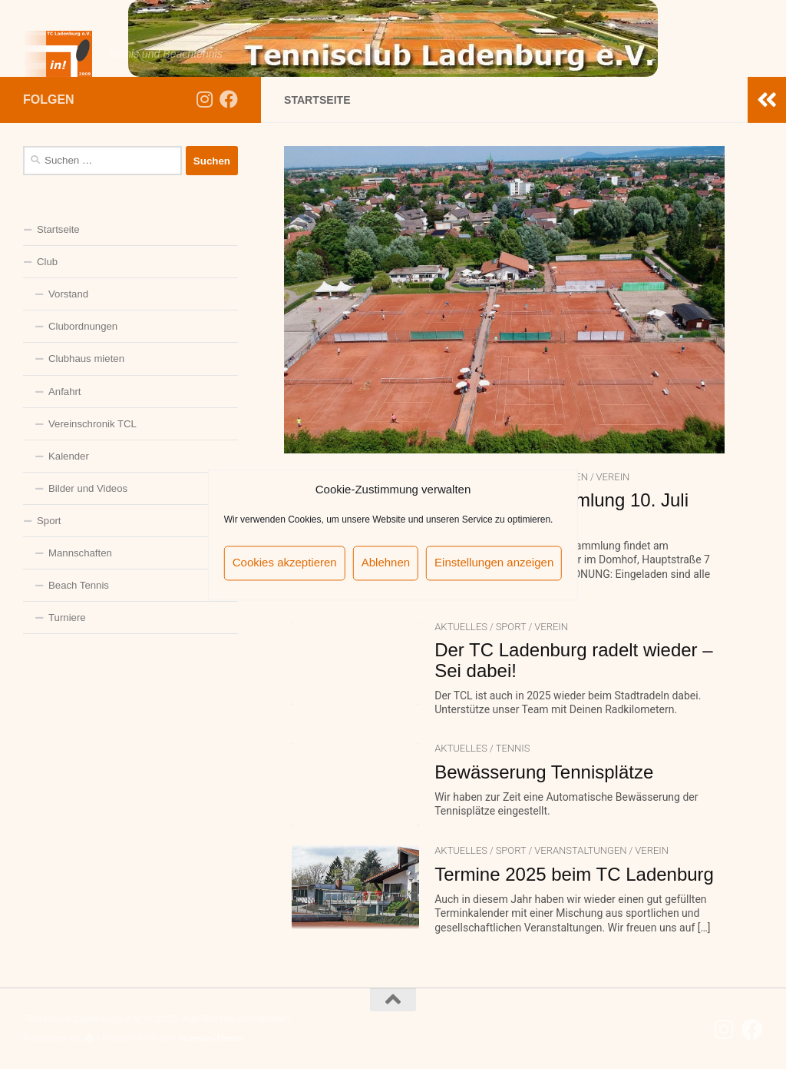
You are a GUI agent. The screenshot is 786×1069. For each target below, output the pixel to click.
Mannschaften (80, 553)
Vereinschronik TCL (92, 424)
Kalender (68, 456)
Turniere (67, 617)
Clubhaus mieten (86, 358)
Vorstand (68, 294)
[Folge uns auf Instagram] (204, 99)
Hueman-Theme (211, 1038)
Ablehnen (386, 562)
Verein (613, 477)
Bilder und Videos (87, 488)
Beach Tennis (78, 585)
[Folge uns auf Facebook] (229, 99)
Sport (511, 626)
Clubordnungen (82, 326)
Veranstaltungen (580, 850)
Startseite (58, 229)
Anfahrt (64, 391)
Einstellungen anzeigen (493, 562)
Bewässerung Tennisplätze (543, 772)
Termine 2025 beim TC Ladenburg (574, 874)
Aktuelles (460, 626)
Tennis (513, 748)
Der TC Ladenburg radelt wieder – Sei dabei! (573, 659)
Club (47, 261)
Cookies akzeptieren (285, 562)
